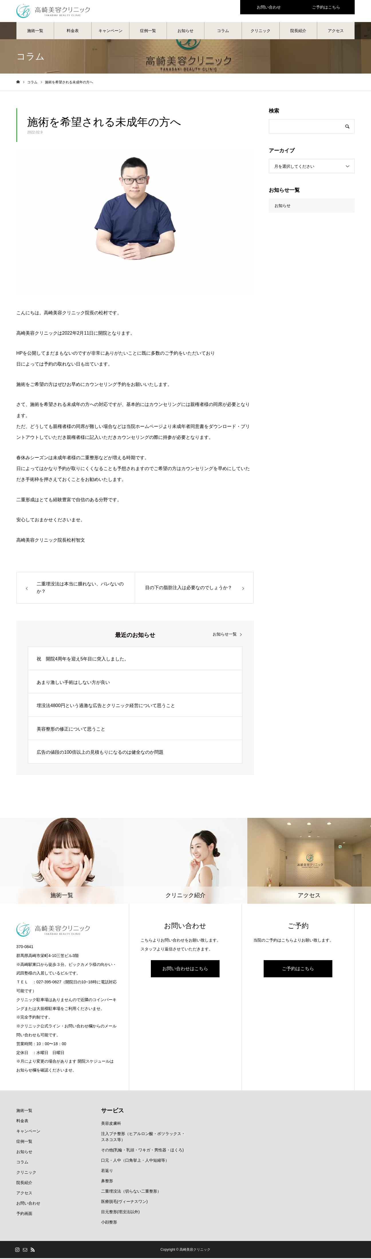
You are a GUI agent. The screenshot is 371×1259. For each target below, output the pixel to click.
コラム (223, 31)
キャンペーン (110, 31)
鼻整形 (107, 1181)
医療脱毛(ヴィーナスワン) (124, 1202)
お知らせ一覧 (225, 635)
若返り (107, 1171)
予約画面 (24, 1214)
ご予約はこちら (298, 969)
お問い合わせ (28, 1204)
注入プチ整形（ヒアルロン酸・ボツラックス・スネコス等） (143, 1137)
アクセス (336, 31)
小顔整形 (109, 1223)
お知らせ (185, 31)
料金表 (73, 31)
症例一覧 (148, 31)
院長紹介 (298, 31)
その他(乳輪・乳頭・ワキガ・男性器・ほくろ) (142, 1151)
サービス (112, 1111)
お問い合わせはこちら (185, 969)
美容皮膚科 (111, 1124)
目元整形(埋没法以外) (120, 1212)
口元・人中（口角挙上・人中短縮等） (135, 1161)
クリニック (260, 31)
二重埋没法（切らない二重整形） (131, 1192)
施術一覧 (35, 31)
